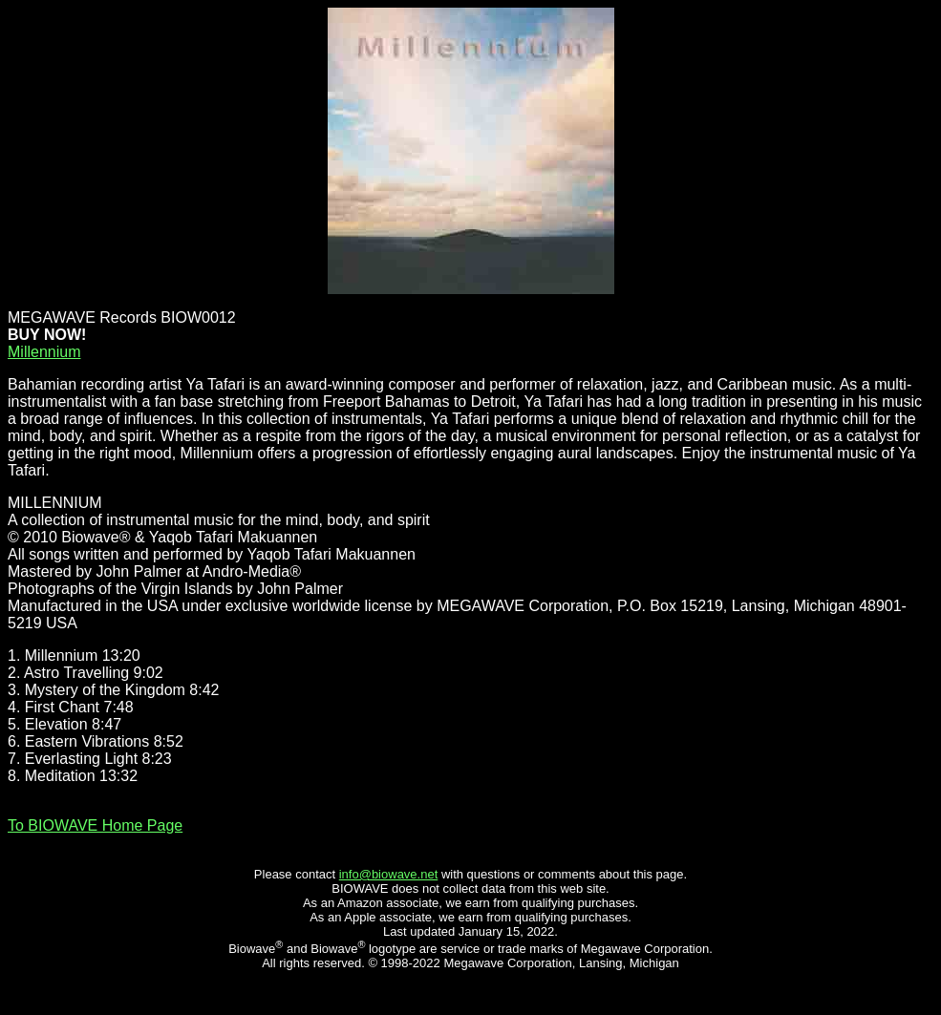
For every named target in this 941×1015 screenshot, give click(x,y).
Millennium (44, 352)
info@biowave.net (388, 874)
